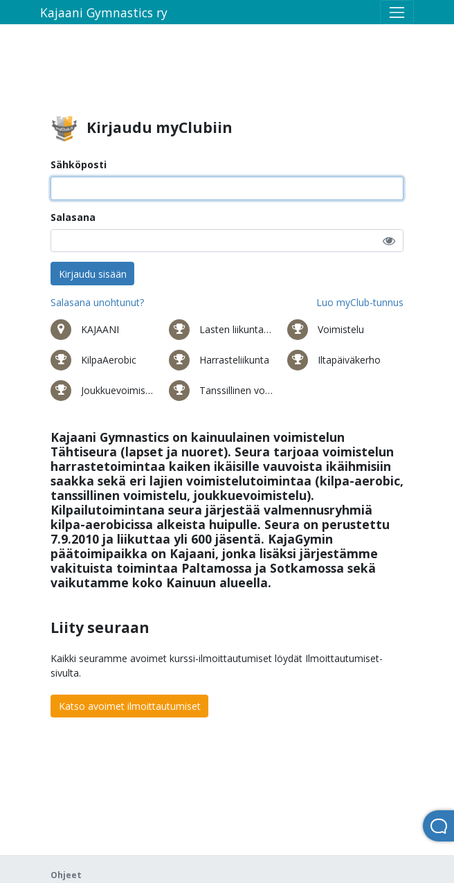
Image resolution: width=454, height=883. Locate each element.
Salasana (73, 217)
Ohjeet (66, 875)
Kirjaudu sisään (93, 273)
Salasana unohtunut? (97, 302)
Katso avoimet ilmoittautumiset (130, 706)
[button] (389, 240)
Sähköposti (79, 164)
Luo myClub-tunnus (359, 302)
